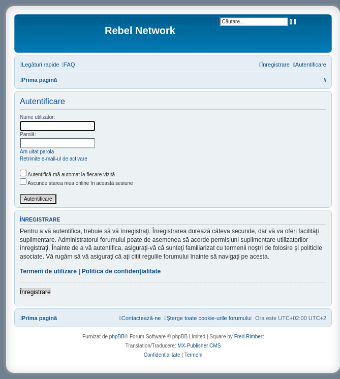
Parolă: (28, 134)
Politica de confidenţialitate (121, 271)
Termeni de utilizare (48, 271)
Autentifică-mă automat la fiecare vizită (67, 174)
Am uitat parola (37, 151)
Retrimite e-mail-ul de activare (53, 159)
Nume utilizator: (37, 117)
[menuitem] (68, 64)
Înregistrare (35, 292)
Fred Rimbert (249, 336)
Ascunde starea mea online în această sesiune (76, 183)
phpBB (117, 336)
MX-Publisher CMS (199, 346)
